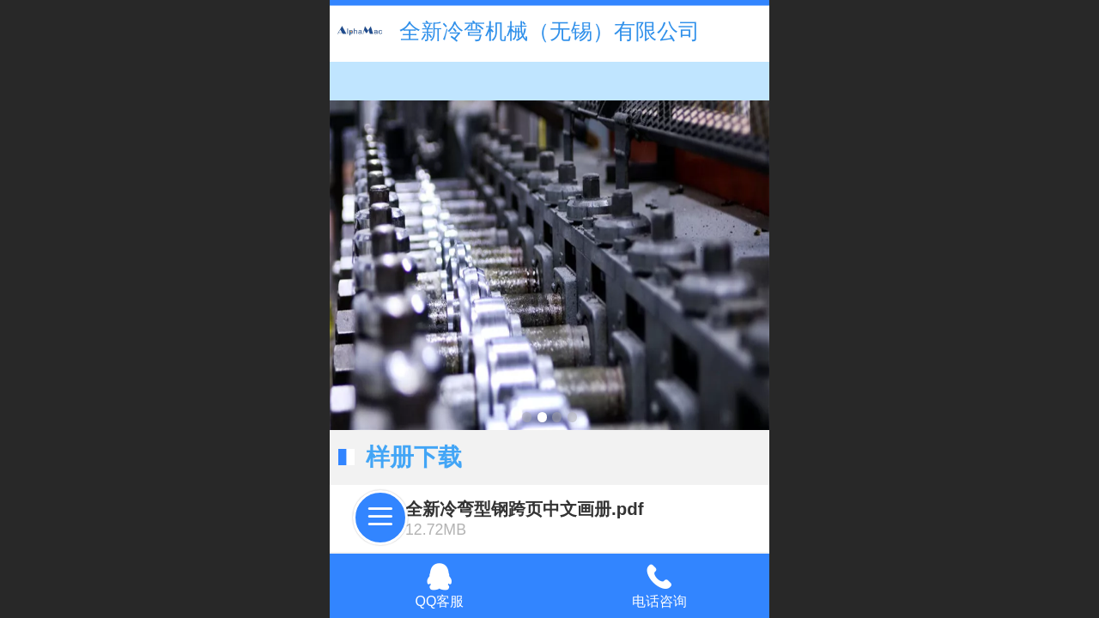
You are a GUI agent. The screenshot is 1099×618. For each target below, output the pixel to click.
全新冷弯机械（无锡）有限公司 (549, 31)
